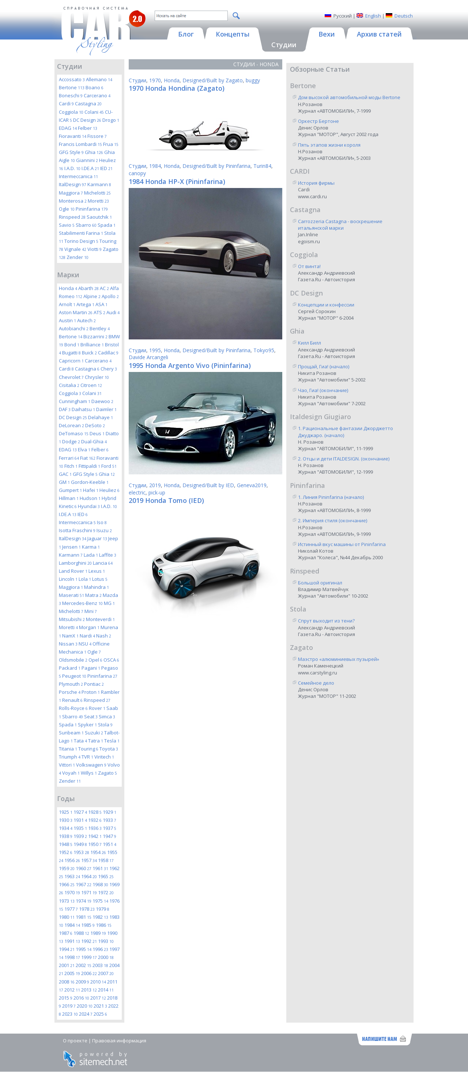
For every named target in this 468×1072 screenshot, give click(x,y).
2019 (69, 1006)
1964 (89, 876)
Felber (87, 128)
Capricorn (71, 360)
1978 (87, 909)
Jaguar (97, 538)
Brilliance (92, 344)
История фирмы (316, 183)
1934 (65, 828)
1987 (65, 933)
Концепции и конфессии (326, 304)
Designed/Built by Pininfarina (216, 165)
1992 (89, 941)
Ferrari (69, 458)
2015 (65, 997)
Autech (86, 320)
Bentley (100, 328)
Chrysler (97, 377)
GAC (65, 474)
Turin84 (262, 165)
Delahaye (100, 417)
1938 (65, 836)
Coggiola (71, 112)
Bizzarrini (95, 336)
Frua (110, 144)
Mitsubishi (72, 619)
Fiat (87, 458)
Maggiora (71, 192)
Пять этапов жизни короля (329, 145)
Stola (105, 724)
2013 (89, 989)
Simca (107, 716)
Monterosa (73, 201)
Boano (94, 87)
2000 (106, 957)
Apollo (110, 296)
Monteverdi (100, 619)
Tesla (112, 740)
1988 (81, 933)
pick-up (156, 492)
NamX (70, 635)
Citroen (91, 385)
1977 (71, 909)
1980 (67, 917)
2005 (72, 973)
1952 (65, 852)
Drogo (110, 120)
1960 (83, 868)
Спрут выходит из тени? (326, 620)
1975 (100, 901)
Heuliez (109, 490)
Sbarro (86, 225)
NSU (85, 643)
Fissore (97, 136)
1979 (102, 909)
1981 (83, 917)
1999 (89, 957)
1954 (98, 852)
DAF (65, 409)
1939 (80, 836)
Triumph (69, 756)
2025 (100, 1014)
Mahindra (96, 587)
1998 (72, 957)
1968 (100, 884)
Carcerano (97, 95)
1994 (67, 949)
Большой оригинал (320, 582)
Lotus (99, 579)
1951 (109, 844)
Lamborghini (75, 563)
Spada (107, 225)
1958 (106, 860)
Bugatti (71, 352)
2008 (67, 981)
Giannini (87, 160)
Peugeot (74, 676)
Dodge (71, 441)
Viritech (104, 756)
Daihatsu (83, 409)
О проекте (75, 1040)
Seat (91, 716)
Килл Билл (309, 342)
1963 (72, 876)
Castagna (88, 103)
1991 (72, 941)
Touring (88, 748)
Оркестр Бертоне (318, 121)
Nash (103, 635)
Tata (80, 740)
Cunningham (74, 401)
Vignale (75, 249)
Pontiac (94, 684)
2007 (106, 973)
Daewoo (102, 401)
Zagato (107, 773)
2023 (70, 1014)
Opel (95, 660)
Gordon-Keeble (90, 482)
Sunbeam (71, 732)
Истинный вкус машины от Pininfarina (342, 544)
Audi (113, 312)
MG (109, 603)
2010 (98, 981)
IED (106, 168)
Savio (67, 225)
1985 (88, 925)
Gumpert (70, 490)
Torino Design (81, 241)
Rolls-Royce (73, 708)
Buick (89, 352)
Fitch (71, 466)
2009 (82, 981)
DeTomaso (73, 433)
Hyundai (89, 506)
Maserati (71, 595)
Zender (77, 257)
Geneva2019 (252, 485)
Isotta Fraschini (77, 530)
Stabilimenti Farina (81, 233)
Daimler (106, 409)
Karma (91, 546)
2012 (72, 989)
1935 (80, 828)
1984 (72, 925)
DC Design (87, 120)
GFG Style (71, 152)
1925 (65, 812)
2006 (89, 973)
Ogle (67, 209)
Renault (72, 700)
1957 (89, 860)
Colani (94, 112)
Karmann (99, 184)
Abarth (88, 288)
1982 (100, 917)
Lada (91, 555)
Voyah (71, 773)
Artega (85, 304)
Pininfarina (92, 209)
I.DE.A (90, 168)
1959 (67, 868)
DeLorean (71, 425)
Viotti (94, 249)
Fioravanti (72, 136)
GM (64, 482)
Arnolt (67, 304)
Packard (69, 668)
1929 (109, 812)
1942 (95, 836)
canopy (137, 173)
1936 (95, 828)
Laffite (107, 555)
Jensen (71, 546)
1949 (80, 844)
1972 (106, 892)
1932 (95, 820)
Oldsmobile (73, 660)
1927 (80, 812)
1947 (109, 836)
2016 (81, 997)
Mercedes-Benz (82, 603)
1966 (67, 884)
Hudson (90, 498)
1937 (109, 828)
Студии (137, 80)
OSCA (111, 660)
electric (137, 492)
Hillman (69, 498)
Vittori (67, 764)
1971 (89, 892)
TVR (87, 756)
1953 (81, 852)
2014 (106, 989)
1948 (65, 844)
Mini (90, 611)
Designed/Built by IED (208, 485)
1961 (100, 868)
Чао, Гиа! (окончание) (323, 390)
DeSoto (95, 425)
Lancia (103, 563)
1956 (72, 860)
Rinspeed (72, 217)
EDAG (68, 128)
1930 (65, 820)
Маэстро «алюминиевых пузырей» (338, 659)
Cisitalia (69, 385)
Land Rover (73, 571)
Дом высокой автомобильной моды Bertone (349, 97)
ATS (99, 312)
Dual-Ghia (94, 441)
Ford (109, 466)
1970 (72, 892)
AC (104, 288)
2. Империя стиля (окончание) (332, 520)
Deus (97, 433)
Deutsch (404, 15)
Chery (109, 368)
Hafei (90, 490)
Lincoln (68, 579)
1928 (95, 812)
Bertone (71, 87)
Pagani (91, 668)
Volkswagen (91, 764)
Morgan (89, 627)
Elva (84, 449)
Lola (85, 579)
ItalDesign (72, 184)
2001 (67, 965)
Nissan (68, 643)
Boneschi (71, 95)
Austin (67, 320)
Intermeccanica (78, 176)
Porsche (69, 692)
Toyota (108, 748)
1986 (104, 925)
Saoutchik (99, 217)
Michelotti (97, 192)
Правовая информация (119, 1040)
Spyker (87, 724)
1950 (95, 844)
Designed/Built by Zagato (212, 80)
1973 (67, 901)
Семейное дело (316, 683)
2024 (86, 1014)
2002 (83, 965)
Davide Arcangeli (148, 357)
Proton (91, 692)
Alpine (92, 296)
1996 (100, 949)
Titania (68, 748)
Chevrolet (71, 377)
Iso (102, 522)
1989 (98, 933)
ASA (101, 304)
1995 (83, 949)
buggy (253, 80)
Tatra (95, 740)
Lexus (96, 571)
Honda (68, 288)
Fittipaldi (89, 466)
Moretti (98, 201)
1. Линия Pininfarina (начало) (331, 497)
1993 (106, 941)
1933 (109, 820)
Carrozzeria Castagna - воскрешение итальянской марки (340, 224)
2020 (85, 1006)
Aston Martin (76, 312)
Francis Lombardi (80, 144)
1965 (106, 876)
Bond (71, 344)
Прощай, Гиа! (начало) (323, 366)
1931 (80, 820)
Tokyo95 (263, 350)
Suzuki (94, 732)
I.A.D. (72, 168)
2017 (98, 997)
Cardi (66, 103)
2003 (100, 965)
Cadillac (108, 352)
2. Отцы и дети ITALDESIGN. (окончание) (343, 458)
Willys (89, 773)
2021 (100, 1006)
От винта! (309, 266)
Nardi (87, 635)
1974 (83, 901)
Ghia (94, 152)
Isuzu (104, 530)
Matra (93, 595)
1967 (83, 884)
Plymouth (71, 684)
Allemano (99, 79)
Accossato (72, 79)
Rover (97, 708)
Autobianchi (73, 328)
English (373, 15)
